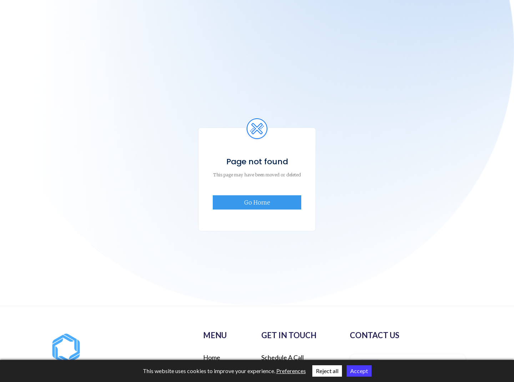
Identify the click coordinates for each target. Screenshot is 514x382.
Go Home (257, 202)
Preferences (291, 370)
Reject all (327, 370)
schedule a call (282, 357)
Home (211, 357)
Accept (359, 370)
